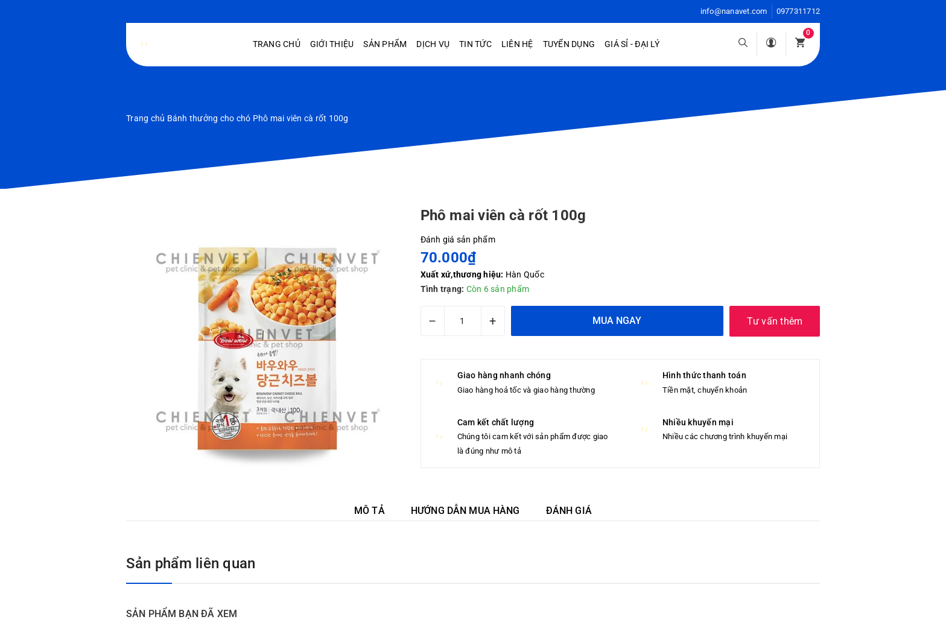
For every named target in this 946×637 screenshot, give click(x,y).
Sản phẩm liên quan (190, 563)
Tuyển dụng (569, 44)
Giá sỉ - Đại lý (632, 44)
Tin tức (475, 44)
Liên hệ (517, 44)
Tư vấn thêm (775, 321)
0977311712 (798, 11)
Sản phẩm (385, 44)
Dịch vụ (432, 44)
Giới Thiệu (332, 44)
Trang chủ (276, 44)
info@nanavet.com (733, 11)
